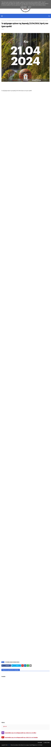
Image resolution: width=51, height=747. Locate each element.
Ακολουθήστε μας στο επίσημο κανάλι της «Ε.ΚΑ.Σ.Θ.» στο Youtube (21, 737)
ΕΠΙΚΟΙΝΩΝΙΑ (40, 742)
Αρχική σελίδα (3, 20)
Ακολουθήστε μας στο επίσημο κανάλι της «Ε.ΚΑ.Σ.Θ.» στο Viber (20, 733)
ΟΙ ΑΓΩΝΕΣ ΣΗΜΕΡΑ (46, 742)
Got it (29, 7)
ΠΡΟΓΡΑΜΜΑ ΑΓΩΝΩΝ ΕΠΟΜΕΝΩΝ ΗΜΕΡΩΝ (14, 20)
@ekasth (5, 726)
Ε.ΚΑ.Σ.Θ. (9, 745)
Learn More (23, 7)
